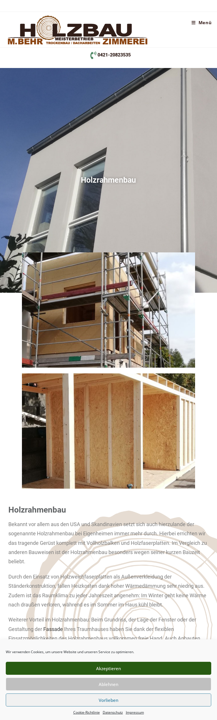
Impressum (135, 712)
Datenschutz (113, 712)
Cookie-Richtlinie (86, 712)
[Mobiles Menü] (202, 22)
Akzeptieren (108, 668)
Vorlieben (108, 700)
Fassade (53, 629)
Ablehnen (108, 684)
